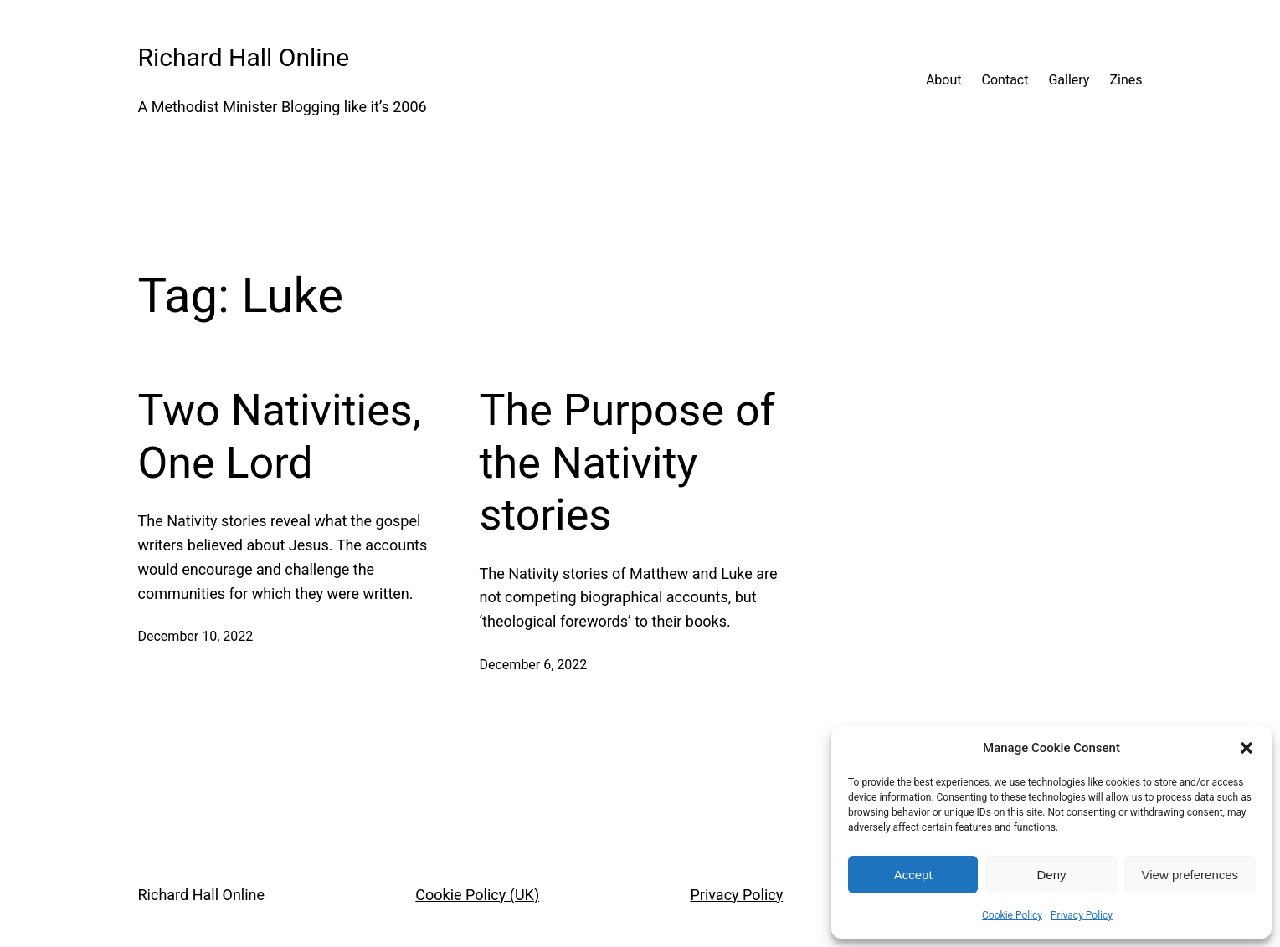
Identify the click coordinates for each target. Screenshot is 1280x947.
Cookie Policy (1012, 915)
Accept (913, 875)
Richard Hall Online (244, 57)
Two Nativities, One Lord (279, 436)
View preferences (1190, 875)
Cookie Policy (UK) (477, 894)
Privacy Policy (1082, 915)
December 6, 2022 (534, 665)
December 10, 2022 (196, 636)
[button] (1246, 748)
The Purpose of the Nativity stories (627, 462)
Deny (1051, 875)
